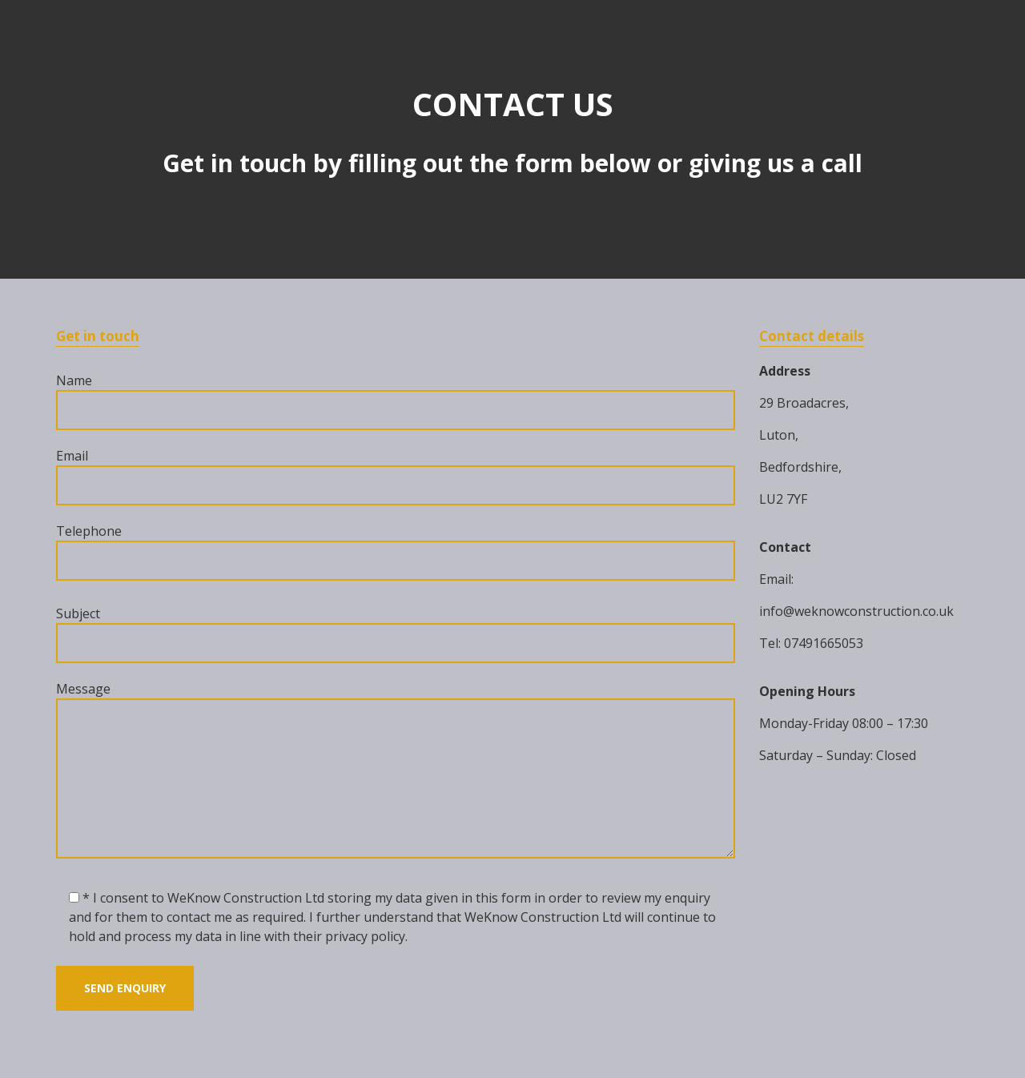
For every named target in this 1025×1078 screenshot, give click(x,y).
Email (395, 476)
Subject (395, 634)
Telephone (395, 551)
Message (395, 771)
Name (395, 401)
